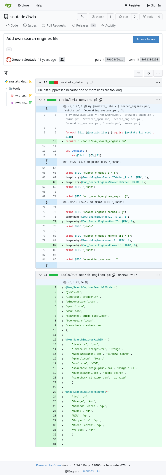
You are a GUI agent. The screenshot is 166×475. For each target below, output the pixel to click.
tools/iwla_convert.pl (78, 100)
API (99, 471)
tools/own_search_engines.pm (85, 275)
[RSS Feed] (82, 16)
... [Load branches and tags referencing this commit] (9, 49)
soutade (17, 16)
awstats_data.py (74, 82)
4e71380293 (149, 59)
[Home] (8, 5)
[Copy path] (91, 82)
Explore (23, 5)
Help (38, 5)
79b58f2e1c (115, 59)
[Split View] (148, 73)
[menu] (158, 73)
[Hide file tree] (6, 73)
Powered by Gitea (48, 465)
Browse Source (146, 39)
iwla (32, 16)
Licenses (88, 471)
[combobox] (138, 73)
